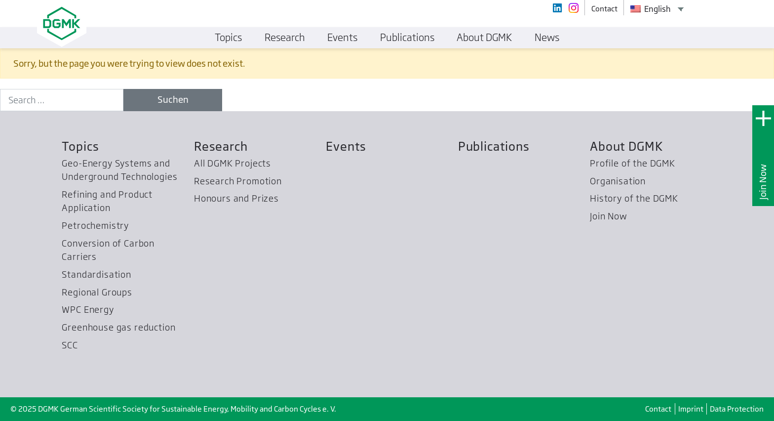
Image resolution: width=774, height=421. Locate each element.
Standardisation (96, 274)
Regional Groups (97, 292)
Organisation (618, 181)
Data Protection (737, 409)
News (547, 37)
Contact (658, 409)
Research (221, 146)
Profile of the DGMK (632, 163)
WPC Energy (88, 309)
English (650, 9)
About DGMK (626, 146)
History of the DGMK (634, 198)
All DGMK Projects (232, 163)
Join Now (763, 182)
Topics (80, 146)
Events (346, 146)
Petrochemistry (95, 225)
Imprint (690, 409)
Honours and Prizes (236, 198)
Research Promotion (238, 181)
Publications (494, 146)
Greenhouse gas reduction (118, 327)
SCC (70, 345)
